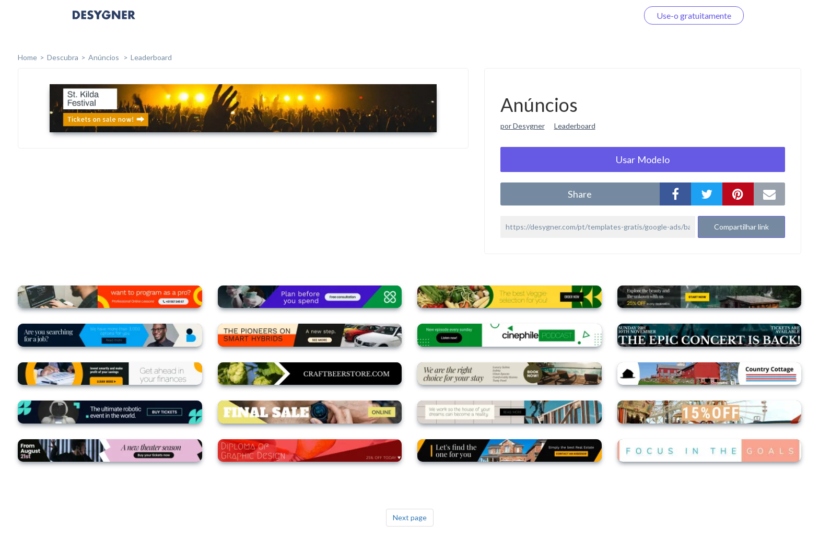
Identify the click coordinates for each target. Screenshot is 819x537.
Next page (410, 517)
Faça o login (604, 15)
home (27, 57)
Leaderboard (151, 57)
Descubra (62, 57)
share (580, 194)
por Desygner (522, 125)
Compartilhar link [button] (741, 226)
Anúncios (104, 57)
